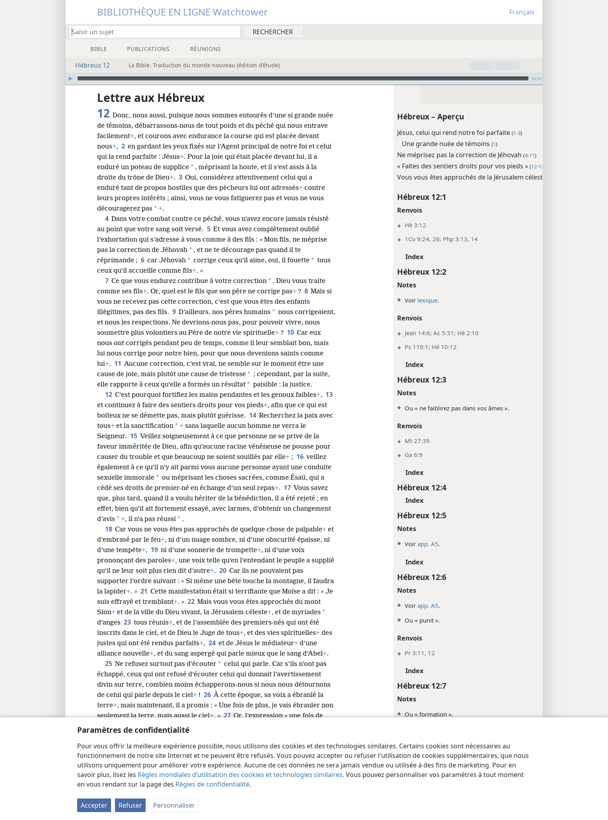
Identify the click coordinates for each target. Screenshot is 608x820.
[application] (304, 78)
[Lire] (70, 78)
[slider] (303, 78)
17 (287, 498)
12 (108, 404)
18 (108, 539)
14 (263, 425)
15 (133, 446)
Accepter (94, 805)
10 (102, 342)
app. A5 (398, 544)
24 (265, 653)
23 (164, 632)
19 (162, 560)
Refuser (130, 805)
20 (247, 580)
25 (108, 684)
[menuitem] (534, 31)
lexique (398, 300)
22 (218, 611)
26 (207, 715)
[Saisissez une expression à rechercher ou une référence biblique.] (151, 31)
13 (102, 415)
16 (300, 467)
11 (196, 363)
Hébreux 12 (88, 65)
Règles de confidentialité (212, 784)
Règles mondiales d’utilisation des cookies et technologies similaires (240, 774)
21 (166, 601)
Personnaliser (174, 805)
